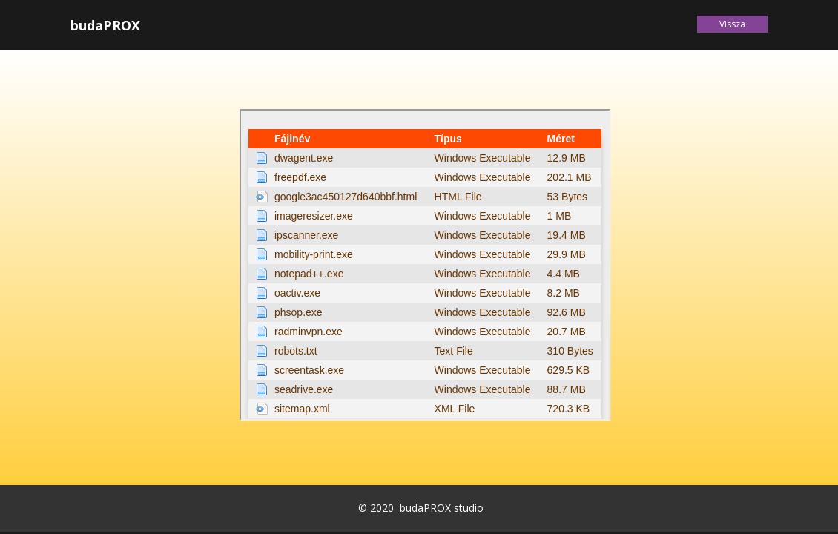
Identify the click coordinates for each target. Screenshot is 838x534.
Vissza (732, 24)
